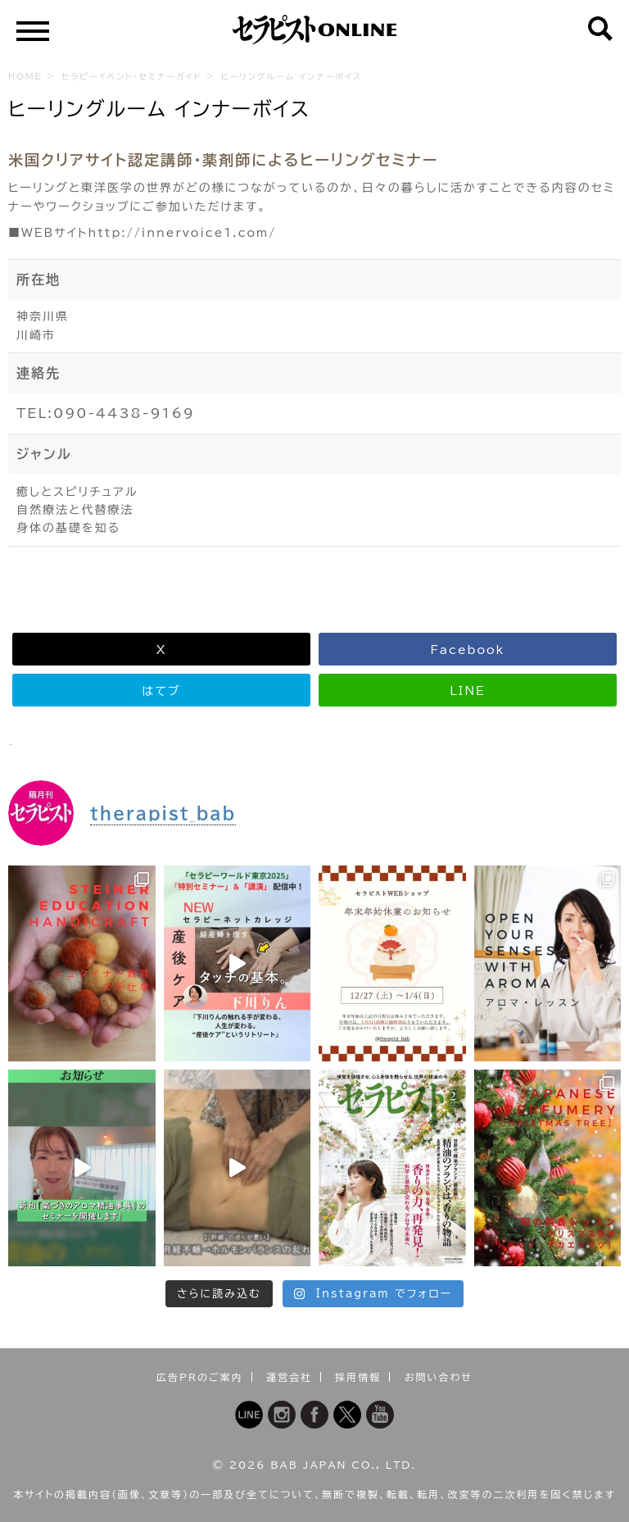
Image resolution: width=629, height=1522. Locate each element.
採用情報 (358, 1377)
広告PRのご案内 (199, 1377)
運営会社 (289, 1377)
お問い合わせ (439, 1377)
